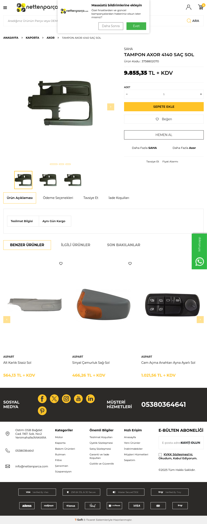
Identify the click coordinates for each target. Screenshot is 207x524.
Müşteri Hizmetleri (136, 454)
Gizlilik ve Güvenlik (101, 463)
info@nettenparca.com (31, 466)
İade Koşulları (119, 198)
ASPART (8, 356)
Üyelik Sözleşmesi (101, 442)
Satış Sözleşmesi (100, 448)
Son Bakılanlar (123, 245)
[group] (60, 103)
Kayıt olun (190, 443)
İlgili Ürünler (75, 245)
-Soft (79, 519)
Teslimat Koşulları (100, 437)
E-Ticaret (89, 519)
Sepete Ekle (164, 107)
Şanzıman (61, 465)
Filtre (58, 460)
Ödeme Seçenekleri (58, 198)
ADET (127, 87)
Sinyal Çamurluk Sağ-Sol (90, 363)
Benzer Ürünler (27, 245)
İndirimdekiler (133, 448)
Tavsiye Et (152, 161)
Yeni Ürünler (132, 442)
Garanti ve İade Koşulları (99, 456)
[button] (54, 164)
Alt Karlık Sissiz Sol (17, 363)
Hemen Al (163, 135)
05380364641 (163, 404)
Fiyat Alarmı (170, 161)
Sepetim (129, 460)
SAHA (128, 49)
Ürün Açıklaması (20, 198)
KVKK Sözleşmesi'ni (178, 454)
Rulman (60, 454)
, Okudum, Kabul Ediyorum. (178, 456)
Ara (193, 21)
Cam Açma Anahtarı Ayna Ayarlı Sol (168, 363)
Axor (50, 37)
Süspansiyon (63, 471)
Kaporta (32, 37)
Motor (59, 437)
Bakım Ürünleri (65, 448)
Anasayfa (10, 37)
